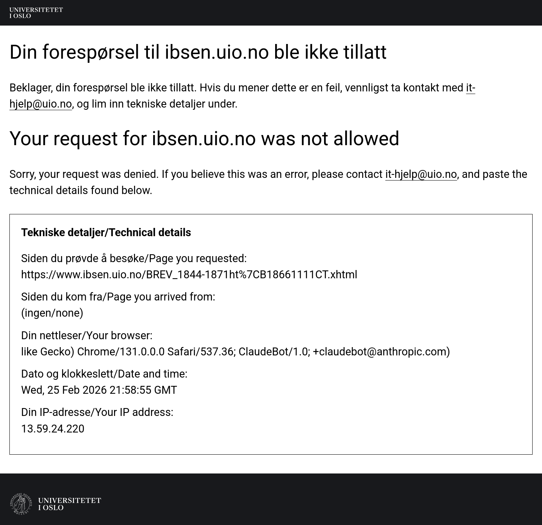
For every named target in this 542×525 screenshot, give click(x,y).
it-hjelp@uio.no (421, 174)
